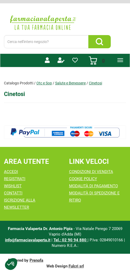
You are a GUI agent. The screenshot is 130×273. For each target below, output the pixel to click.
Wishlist (13, 186)
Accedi (11, 171)
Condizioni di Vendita (91, 171)
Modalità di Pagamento (93, 186)
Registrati (14, 178)
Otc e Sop (44, 83)
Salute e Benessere (70, 83)
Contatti (13, 193)
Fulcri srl (76, 266)
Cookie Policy (83, 178)
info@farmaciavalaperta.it (27, 240)
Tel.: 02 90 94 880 (71, 240)
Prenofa (36, 260)
